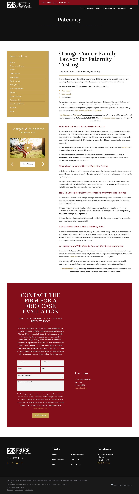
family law (73, 257)
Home (54, 454)
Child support (66, 91)
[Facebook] (22, 463)
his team (77, 115)
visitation (125, 147)
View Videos (28, 164)
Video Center (76, 465)
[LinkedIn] (8, 463)
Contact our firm (66, 269)
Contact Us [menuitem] (121, 8)
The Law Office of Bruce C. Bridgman (88, 111)
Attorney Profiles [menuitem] (93, 8)
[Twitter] (13, 463)
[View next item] (43, 164)
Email (43, 368)
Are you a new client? (24, 375)
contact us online (108, 118)
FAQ (53, 465)
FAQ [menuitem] (130, 8)
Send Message (40, 415)
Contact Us (75, 460)
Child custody (67, 94)
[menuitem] (12, 61)
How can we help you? (25, 382)
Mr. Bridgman (65, 115)
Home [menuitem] (82, 8)
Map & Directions (81, 364)
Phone (20, 368)
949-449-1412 (61, 3)
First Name (21, 362)
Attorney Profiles (77, 454)
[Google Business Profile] (17, 463)
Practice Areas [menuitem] (109, 8)
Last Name (45, 362)
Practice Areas (58, 460)
